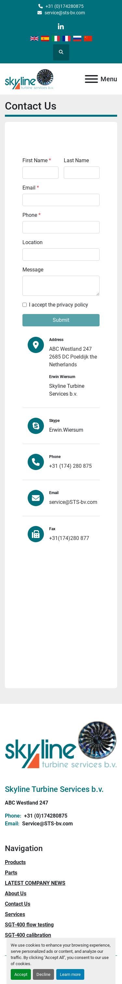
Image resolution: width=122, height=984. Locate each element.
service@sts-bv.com (65, 12)
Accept (20, 974)
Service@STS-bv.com (47, 823)
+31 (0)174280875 (65, 6)
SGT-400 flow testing (29, 925)
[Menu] (91, 79)
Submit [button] (61, 320)
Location (32, 242)
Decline (43, 974)
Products (15, 862)
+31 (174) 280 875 (70, 466)
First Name (36, 160)
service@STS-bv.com (73, 502)
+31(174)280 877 (69, 538)
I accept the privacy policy (58, 305)
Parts (11, 873)
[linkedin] (60, 26)
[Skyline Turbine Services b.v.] (61, 744)
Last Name (76, 160)
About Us (15, 893)
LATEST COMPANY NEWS (35, 883)
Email (30, 188)
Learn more (70, 974)
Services (15, 914)
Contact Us (17, 904)
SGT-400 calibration (28, 935)
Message (32, 270)
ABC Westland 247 (26, 803)
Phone (31, 215)
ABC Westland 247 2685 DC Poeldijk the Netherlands (73, 357)
